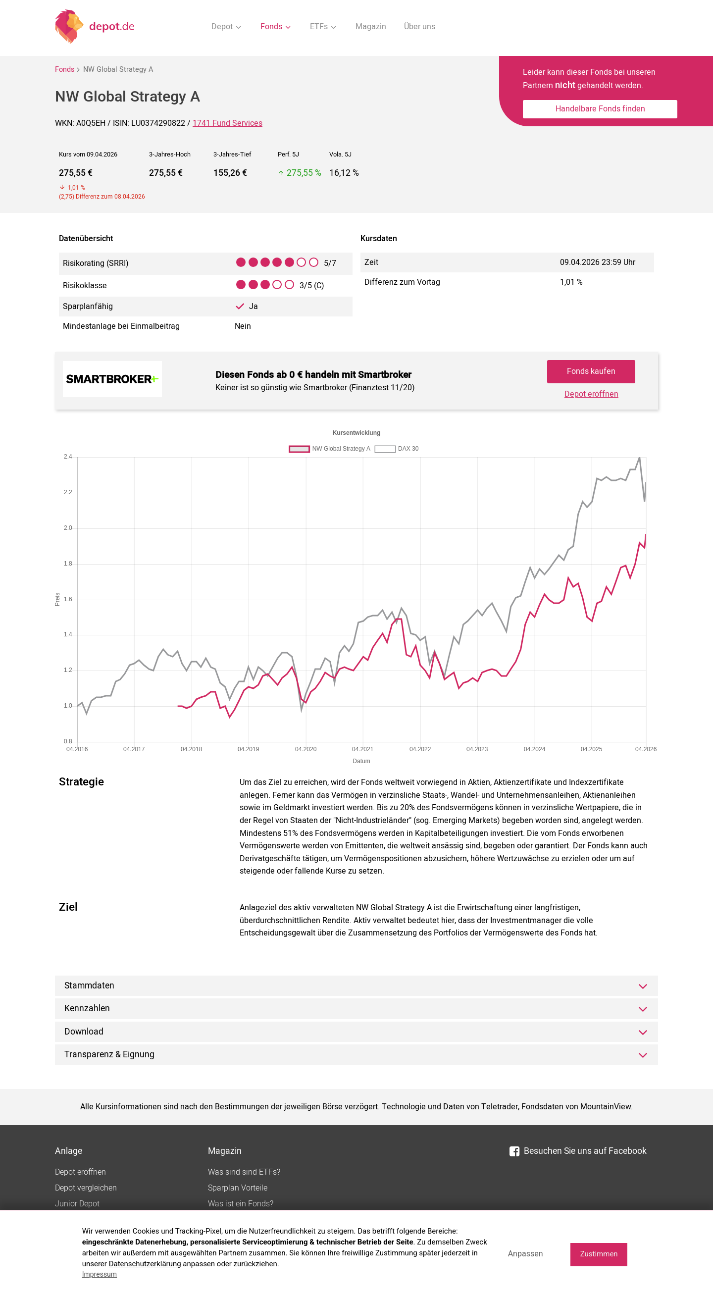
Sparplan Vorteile (237, 1188)
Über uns (419, 27)
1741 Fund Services (227, 123)
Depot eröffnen (591, 394)
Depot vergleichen (86, 1188)
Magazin (371, 27)
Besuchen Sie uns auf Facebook (578, 1151)
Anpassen (525, 1253)
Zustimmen (599, 1253)
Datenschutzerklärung (145, 1263)
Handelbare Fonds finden (600, 109)
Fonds (64, 69)
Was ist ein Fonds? (240, 1204)
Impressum (99, 1274)
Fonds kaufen (591, 371)
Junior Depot (77, 1204)
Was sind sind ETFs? (244, 1172)
